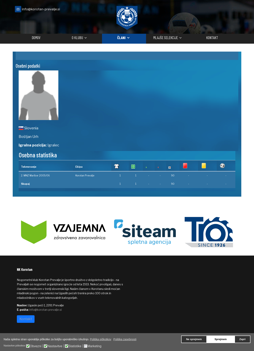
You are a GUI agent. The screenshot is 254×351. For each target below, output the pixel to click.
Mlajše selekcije (165, 37)
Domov (36, 37)
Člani (121, 37)
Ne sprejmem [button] (194, 339)
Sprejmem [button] (221, 339)
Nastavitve (54, 346)
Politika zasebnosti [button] (124, 339)
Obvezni (35, 346)
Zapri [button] (242, 339)
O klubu (77, 37)
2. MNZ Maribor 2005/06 (35, 175)
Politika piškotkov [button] (100, 339)
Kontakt (212, 37)
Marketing (94, 346)
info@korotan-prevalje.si (41, 9)
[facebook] (232, 10)
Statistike (74, 346)
